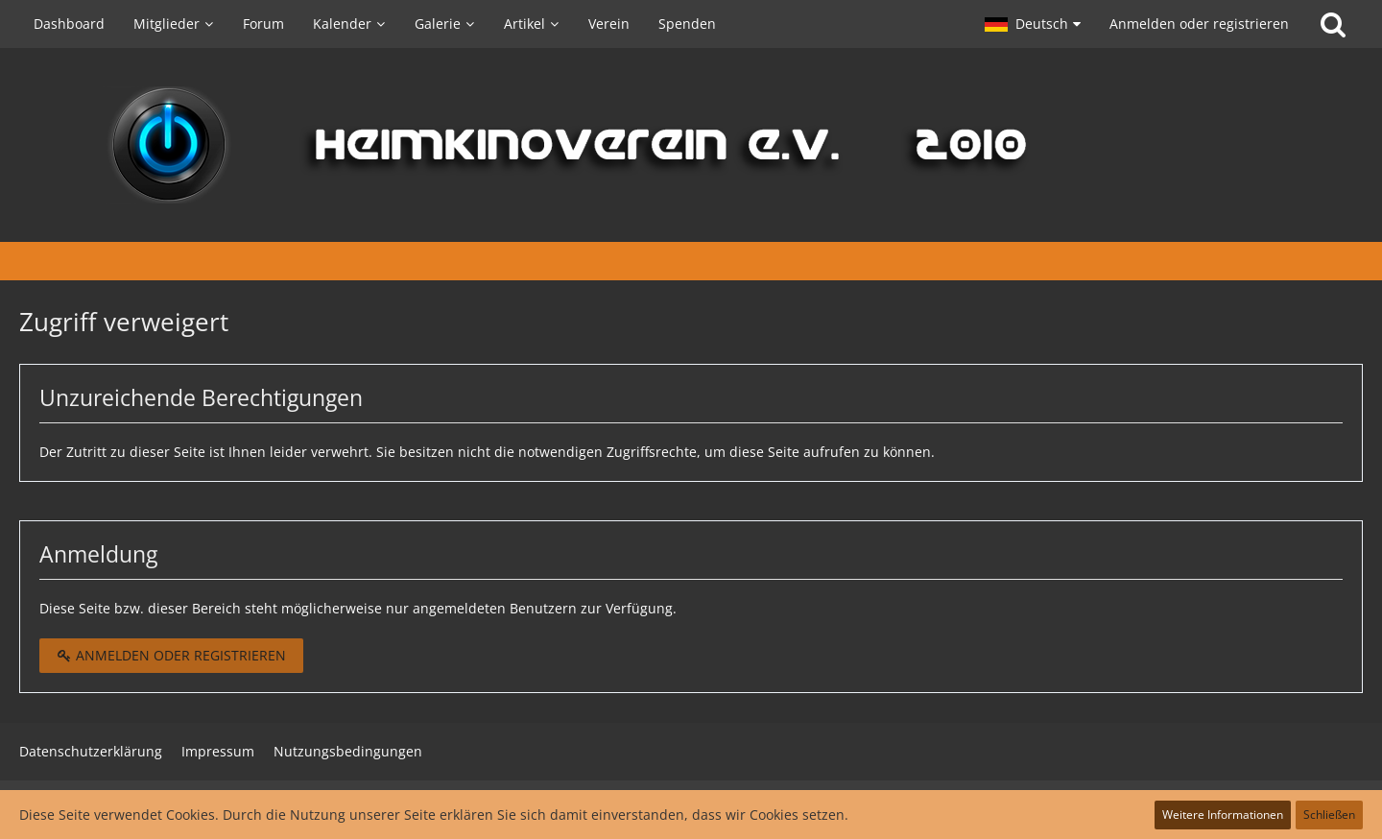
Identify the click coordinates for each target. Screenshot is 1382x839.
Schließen (1329, 814)
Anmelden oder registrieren (1199, 23)
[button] (1032, 24)
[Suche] (1333, 24)
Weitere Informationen (1222, 814)
